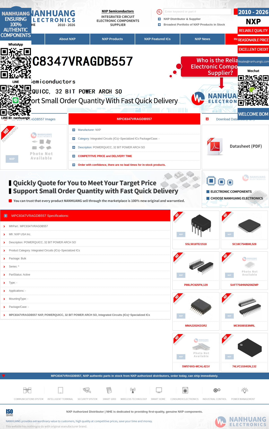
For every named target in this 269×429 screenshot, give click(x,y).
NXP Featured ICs (157, 39)
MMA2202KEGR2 (196, 325)
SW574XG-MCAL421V (196, 366)
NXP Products (112, 39)
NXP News (202, 39)
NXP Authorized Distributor (85, 411)
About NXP (67, 39)
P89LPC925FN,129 (196, 285)
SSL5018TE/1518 (195, 244)
